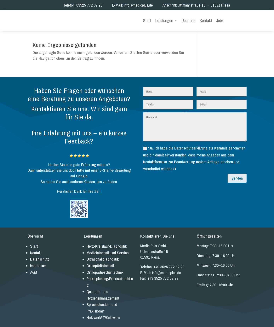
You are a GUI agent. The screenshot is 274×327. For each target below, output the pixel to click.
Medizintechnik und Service (108, 250)
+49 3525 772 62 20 (168, 264)
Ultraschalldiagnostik (103, 257)
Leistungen (164, 19)
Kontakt (206, 19)
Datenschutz (39, 257)
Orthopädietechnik (101, 263)
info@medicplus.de (138, 5)
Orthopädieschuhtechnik (105, 270)
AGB (33, 270)
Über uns (188, 19)
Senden (237, 175)
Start (147, 19)
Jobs (220, 19)
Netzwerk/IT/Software (103, 315)
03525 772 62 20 (89, 5)
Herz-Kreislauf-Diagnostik (107, 244)
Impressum (38, 263)
